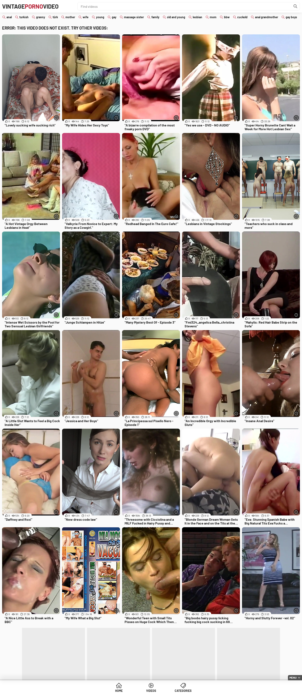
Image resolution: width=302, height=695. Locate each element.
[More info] (56, 117)
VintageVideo (30, 6)
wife (86, 17)
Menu (293, 677)
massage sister (134, 17)
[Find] (295, 6)
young (100, 17)
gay (114, 17)
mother (70, 17)
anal (9, 17)
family (155, 17)
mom (213, 17)
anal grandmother (266, 17)
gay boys (291, 17)
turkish (24, 17)
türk (55, 17)
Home (119, 690)
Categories (183, 690)
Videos (151, 690)
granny (40, 17)
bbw (227, 17)
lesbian (197, 17)
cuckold (242, 17)
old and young (176, 17)
